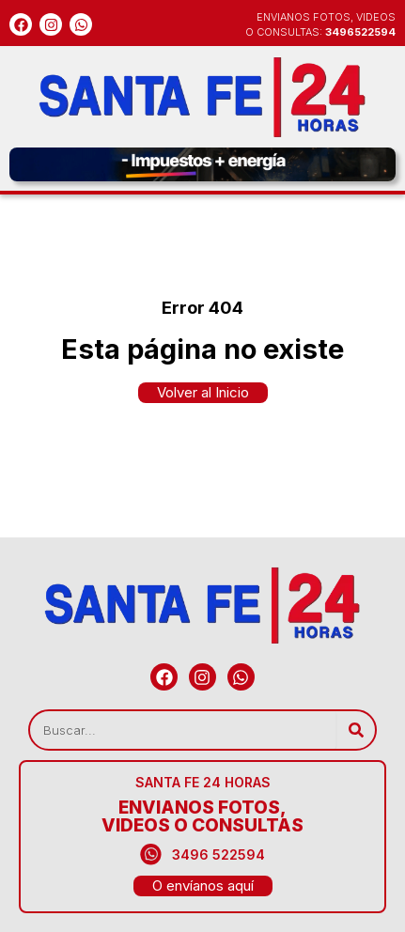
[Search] (355, 730)
